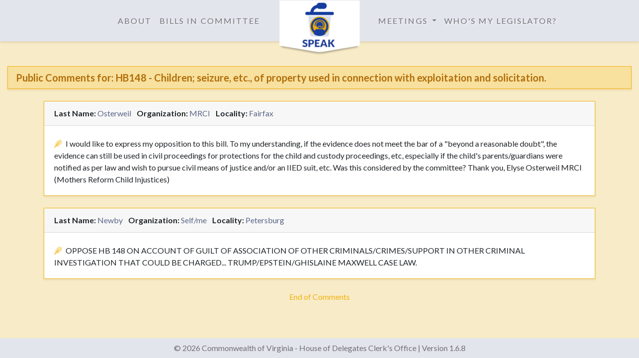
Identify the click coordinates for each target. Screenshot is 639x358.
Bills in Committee (210, 20)
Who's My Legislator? (501, 20)
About (135, 20)
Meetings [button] (404, 20)
